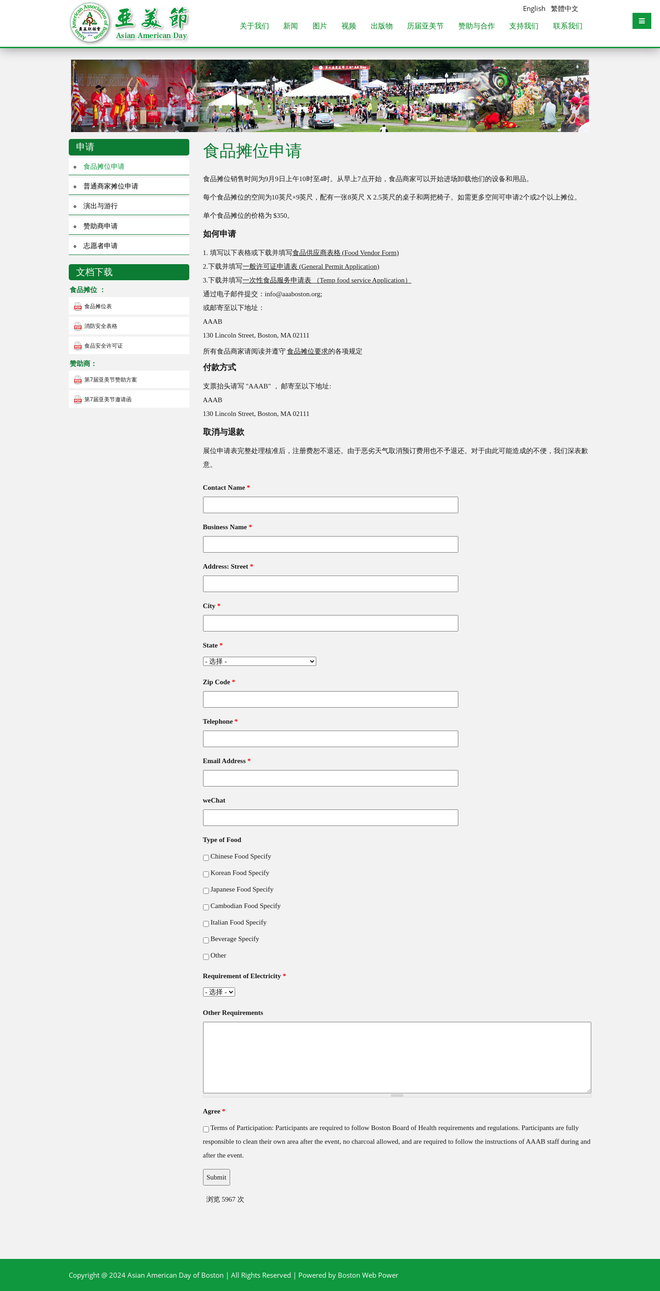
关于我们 (254, 26)
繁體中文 (564, 8)
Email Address (227, 761)
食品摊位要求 (307, 351)
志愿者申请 (100, 245)
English (534, 8)
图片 (320, 26)
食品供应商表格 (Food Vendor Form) (345, 252)
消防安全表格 (100, 326)
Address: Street (228, 566)
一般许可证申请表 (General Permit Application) (311, 266)
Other (218, 955)
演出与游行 (100, 205)
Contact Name (226, 487)
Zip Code (219, 682)
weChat (214, 800)
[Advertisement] (330, 1220)
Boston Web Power (368, 1275)
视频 (348, 26)
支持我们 (524, 26)
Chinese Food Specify (240, 856)
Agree (214, 1111)
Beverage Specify (234, 938)
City (212, 605)
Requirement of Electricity (244, 976)
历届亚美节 (425, 26)
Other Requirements (233, 1012)
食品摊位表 (98, 306)
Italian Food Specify (238, 922)
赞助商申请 (100, 225)
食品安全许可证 (103, 345)
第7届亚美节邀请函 (108, 399)
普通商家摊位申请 (110, 185)
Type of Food (222, 839)
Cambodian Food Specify (245, 905)
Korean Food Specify (239, 872)
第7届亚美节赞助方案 (110, 379)
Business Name (228, 527)
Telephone (220, 721)
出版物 (382, 26)
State (213, 645)
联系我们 (568, 26)
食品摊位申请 (104, 166)
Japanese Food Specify (241, 889)
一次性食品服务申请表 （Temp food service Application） (327, 280)
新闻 (290, 26)
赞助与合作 (476, 26)
